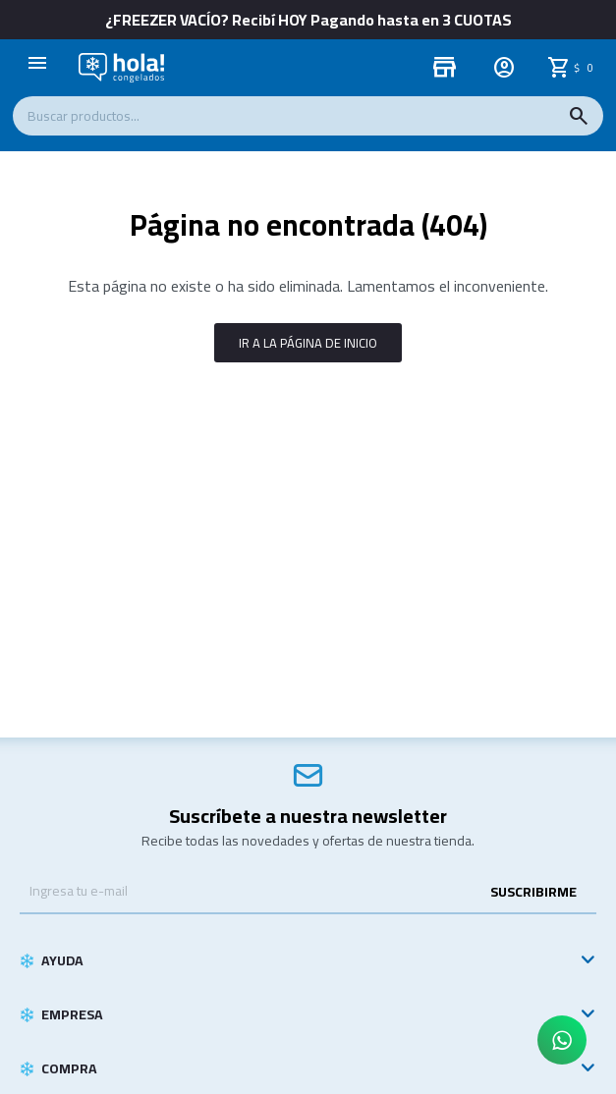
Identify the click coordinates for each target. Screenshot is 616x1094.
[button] (578, 116)
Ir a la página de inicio (308, 343)
